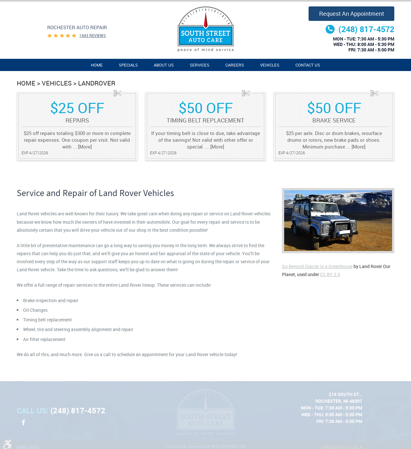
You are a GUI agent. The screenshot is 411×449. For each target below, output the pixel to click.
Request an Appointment (351, 13)
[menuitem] (97, 65)
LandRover (96, 83)
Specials (128, 65)
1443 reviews (92, 35)
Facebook (23, 425)
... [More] (82, 146)
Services (199, 65)
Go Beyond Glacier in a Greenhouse (317, 266)
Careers (234, 65)
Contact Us (307, 65)
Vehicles (269, 65)
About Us (164, 65)
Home (97, 65)
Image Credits (28, 446)
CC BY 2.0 (330, 274)
